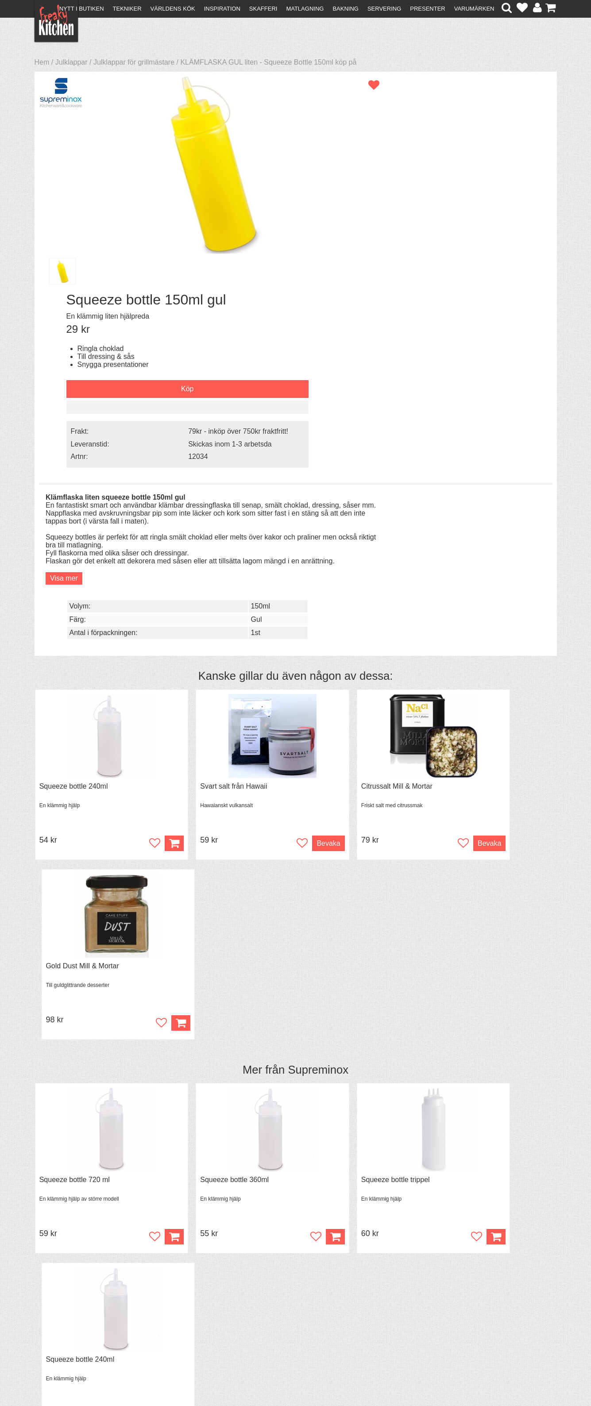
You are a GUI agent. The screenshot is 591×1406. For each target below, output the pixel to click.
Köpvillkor (54, 1301)
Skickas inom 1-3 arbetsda (481, 233)
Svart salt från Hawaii (205, 535)
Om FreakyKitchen (292, 1294)
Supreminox (318, 640)
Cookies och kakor (292, 1310)
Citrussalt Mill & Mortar (339, 535)
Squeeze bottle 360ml (206, 751)
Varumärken (474, 8)
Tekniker (127, 8)
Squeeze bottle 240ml (73, 535)
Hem (42, 62)
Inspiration (222, 8)
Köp (276, 1024)
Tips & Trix (181, 1301)
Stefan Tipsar (185, 1317)
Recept (176, 1293)
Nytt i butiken (81, 8)
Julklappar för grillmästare (133, 62)
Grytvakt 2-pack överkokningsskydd (228, 967)
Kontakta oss (59, 1293)
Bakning (345, 8)
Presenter (427, 8)
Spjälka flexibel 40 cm (338, 967)
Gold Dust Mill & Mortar (473, 535)
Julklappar (71, 62)
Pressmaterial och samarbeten (311, 1302)
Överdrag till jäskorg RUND (479, 967)
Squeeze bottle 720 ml (74, 751)
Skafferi (263, 8)
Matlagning (305, 8)
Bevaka (270, 592)
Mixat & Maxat (187, 1309)
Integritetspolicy (63, 1325)
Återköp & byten (64, 1309)
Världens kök (173, 8)
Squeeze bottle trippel (338, 751)
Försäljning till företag (72, 1317)
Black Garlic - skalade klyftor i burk (93, 967)
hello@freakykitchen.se (262, 1376)
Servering (384, 8)
